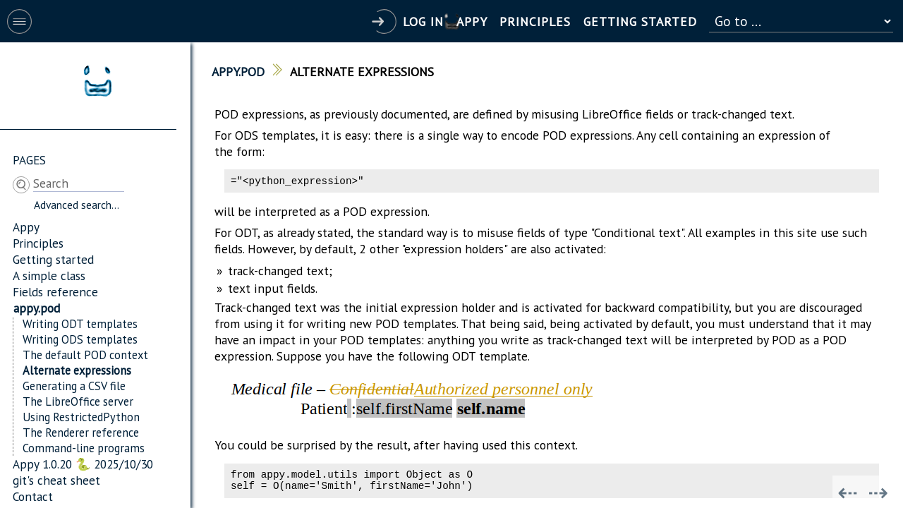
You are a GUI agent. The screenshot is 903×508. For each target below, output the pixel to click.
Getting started (53, 259)
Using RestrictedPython (81, 417)
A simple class (49, 275)
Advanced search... (76, 205)
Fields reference (55, 292)
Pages (29, 160)
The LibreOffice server (78, 401)
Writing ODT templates (80, 324)
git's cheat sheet (56, 480)
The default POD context (85, 355)
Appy (26, 227)
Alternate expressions (77, 370)
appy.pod (36, 308)
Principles (38, 243)
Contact (33, 496)
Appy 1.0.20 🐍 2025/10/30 (83, 464)
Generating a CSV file (74, 386)
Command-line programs (84, 448)
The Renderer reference (81, 432)
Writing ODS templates (80, 339)
